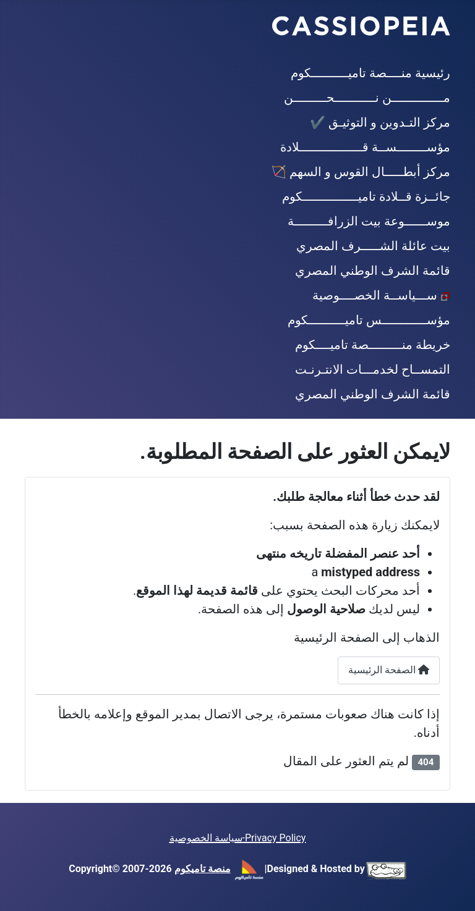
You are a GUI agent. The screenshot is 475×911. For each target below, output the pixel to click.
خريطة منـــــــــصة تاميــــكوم (372, 344)
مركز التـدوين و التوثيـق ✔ (380, 122)
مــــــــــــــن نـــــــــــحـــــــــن (367, 97)
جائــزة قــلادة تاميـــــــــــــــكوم (366, 196)
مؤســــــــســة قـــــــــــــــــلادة (365, 147)
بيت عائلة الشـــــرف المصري (373, 245)
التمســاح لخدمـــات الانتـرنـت (372, 369)
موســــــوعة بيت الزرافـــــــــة (369, 221)
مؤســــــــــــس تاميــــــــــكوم (369, 320)
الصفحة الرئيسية (388, 670)
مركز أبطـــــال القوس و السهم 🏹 (360, 171)
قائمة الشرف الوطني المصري (372, 270)
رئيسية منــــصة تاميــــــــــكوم (370, 72)
